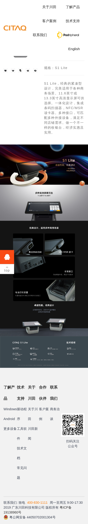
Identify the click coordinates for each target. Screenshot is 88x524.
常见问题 (22, 472)
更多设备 (10, 429)
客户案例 (49, 21)
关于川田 (49, 7)
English (74, 49)
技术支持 (73, 21)
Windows (10, 409)
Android (9, 419)
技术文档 (22, 453)
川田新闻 (33, 433)
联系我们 (40, 35)
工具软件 (22, 433)
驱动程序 (22, 414)
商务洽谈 (55, 414)
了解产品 (73, 7)
